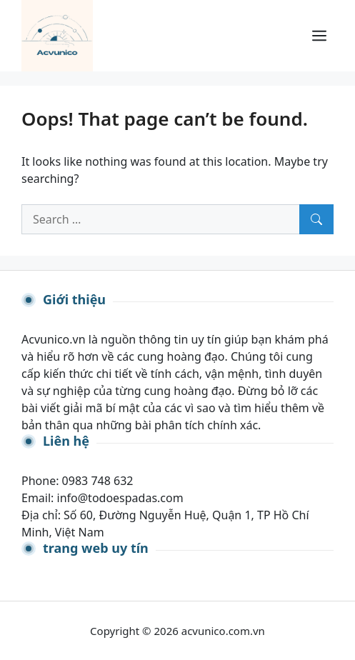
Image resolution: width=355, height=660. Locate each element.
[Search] (316, 219)
